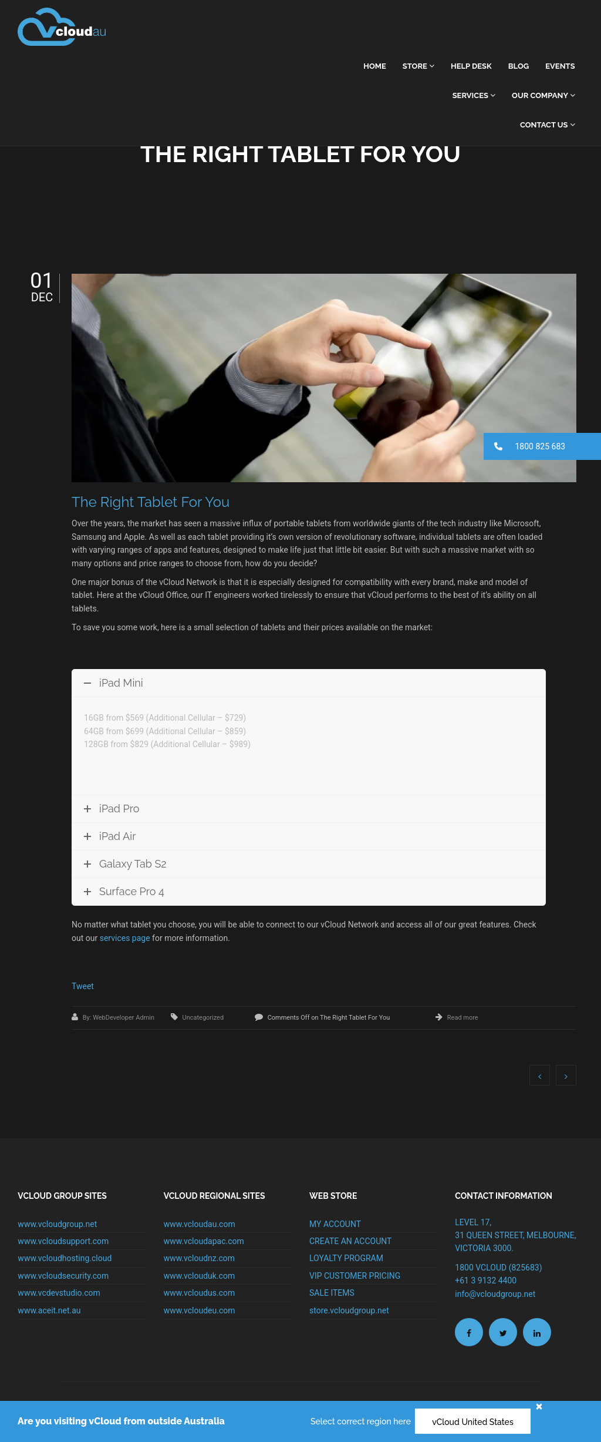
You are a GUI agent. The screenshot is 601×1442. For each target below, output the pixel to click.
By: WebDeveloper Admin (119, 1017)
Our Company (543, 95)
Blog (518, 66)
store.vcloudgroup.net (349, 1310)
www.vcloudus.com (199, 1293)
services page (125, 938)
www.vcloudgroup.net (57, 1224)
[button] (542, 446)
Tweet (83, 986)
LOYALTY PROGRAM (346, 1258)
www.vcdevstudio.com (59, 1293)
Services (474, 95)
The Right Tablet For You (150, 501)
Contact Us (547, 124)
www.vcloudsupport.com (63, 1241)
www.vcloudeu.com (199, 1310)
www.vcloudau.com (199, 1224)
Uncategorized (203, 1017)
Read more (462, 1017)
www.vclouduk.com (199, 1275)
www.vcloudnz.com (199, 1258)
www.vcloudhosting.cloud (65, 1258)
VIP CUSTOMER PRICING (354, 1275)
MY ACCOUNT (335, 1224)
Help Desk (471, 66)
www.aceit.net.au (49, 1310)
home (374, 66)
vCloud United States (473, 1422)
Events (560, 66)
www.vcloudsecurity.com (63, 1275)
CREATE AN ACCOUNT (350, 1241)
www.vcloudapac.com (204, 1241)
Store (418, 66)
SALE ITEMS (331, 1293)
